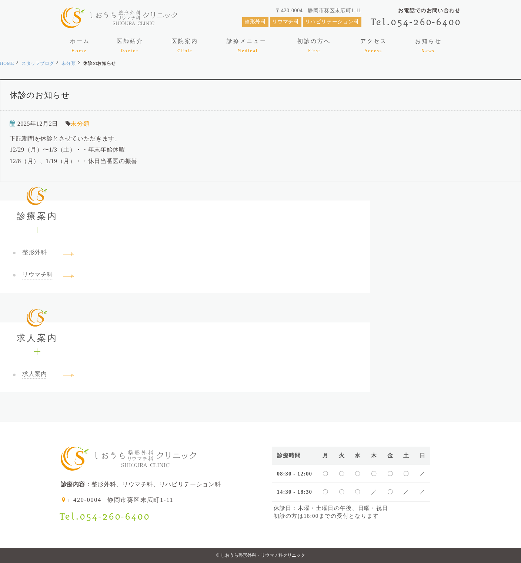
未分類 (68, 63)
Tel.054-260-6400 (416, 21)
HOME (7, 63)
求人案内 (37, 332)
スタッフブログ (37, 63)
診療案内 (37, 211)
